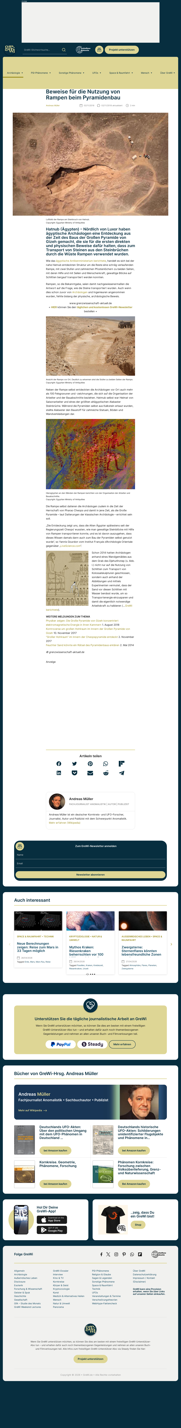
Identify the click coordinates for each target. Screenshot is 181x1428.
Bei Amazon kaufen (134, 1183)
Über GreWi (166, 64)
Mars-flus (40, 962)
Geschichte (20, 1296)
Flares (144, 965)
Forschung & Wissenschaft (28, 1288)
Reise (48, 962)
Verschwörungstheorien (104, 1299)
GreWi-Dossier (60, 1270)
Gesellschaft (20, 1299)
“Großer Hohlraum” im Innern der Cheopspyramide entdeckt (82, 636)
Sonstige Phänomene (70, 64)
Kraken (89, 965)
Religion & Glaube (101, 1274)
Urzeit (85, 968)
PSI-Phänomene (39, 64)
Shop (138, 1224)
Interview (58, 1274)
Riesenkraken (75, 968)
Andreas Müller (53, 105)
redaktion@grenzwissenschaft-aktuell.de (99, 50)
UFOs (95, 64)
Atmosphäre (135, 965)
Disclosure (19, 1281)
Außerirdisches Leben (136, 936)
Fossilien (81, 965)
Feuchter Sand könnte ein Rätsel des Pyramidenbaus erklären (82, 645)
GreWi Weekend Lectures (27, 1307)
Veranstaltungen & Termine (106, 1296)
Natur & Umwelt (61, 1303)
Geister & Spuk (22, 1292)
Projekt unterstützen (122, 49)
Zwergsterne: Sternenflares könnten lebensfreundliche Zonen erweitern (141, 952)
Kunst (56, 1292)
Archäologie (13, 64)
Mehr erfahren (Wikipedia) (64, 822)
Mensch (145, 64)
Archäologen (80, 292)
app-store (52, 1220)
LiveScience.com (70, 545)
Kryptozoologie (79, 936)
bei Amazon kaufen (55, 1150)
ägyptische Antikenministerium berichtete (81, 260)
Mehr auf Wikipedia (32, 1110)
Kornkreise (58, 1281)
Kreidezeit (98, 965)
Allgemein (19, 1270)
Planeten (152, 965)
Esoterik (18, 1285)
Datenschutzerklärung (144, 1274)
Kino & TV (58, 1278)
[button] (59, 764)
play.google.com (52, 1230)
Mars (32, 962)
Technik (49, 936)
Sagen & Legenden (102, 1278)
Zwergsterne (127, 968)
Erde (27, 962)
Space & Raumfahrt (119, 64)
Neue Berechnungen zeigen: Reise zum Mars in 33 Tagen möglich (37, 947)
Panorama (58, 1307)
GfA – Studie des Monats (27, 1303)
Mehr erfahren (122, 1044)
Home (17, 72)
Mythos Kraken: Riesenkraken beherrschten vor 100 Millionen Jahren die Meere (86, 954)
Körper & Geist (60, 1285)
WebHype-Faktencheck (104, 1303)
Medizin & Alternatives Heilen (68, 1296)
